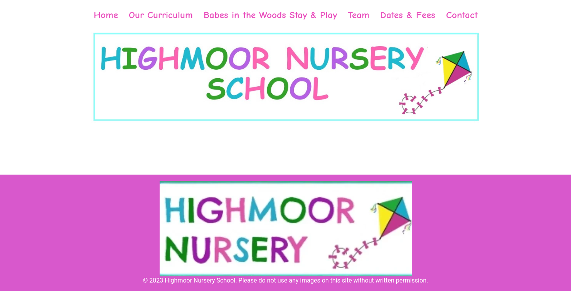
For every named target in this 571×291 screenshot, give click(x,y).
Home (106, 14)
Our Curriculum (161, 14)
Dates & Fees (407, 14)
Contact (462, 14)
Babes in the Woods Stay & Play (270, 14)
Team (358, 14)
